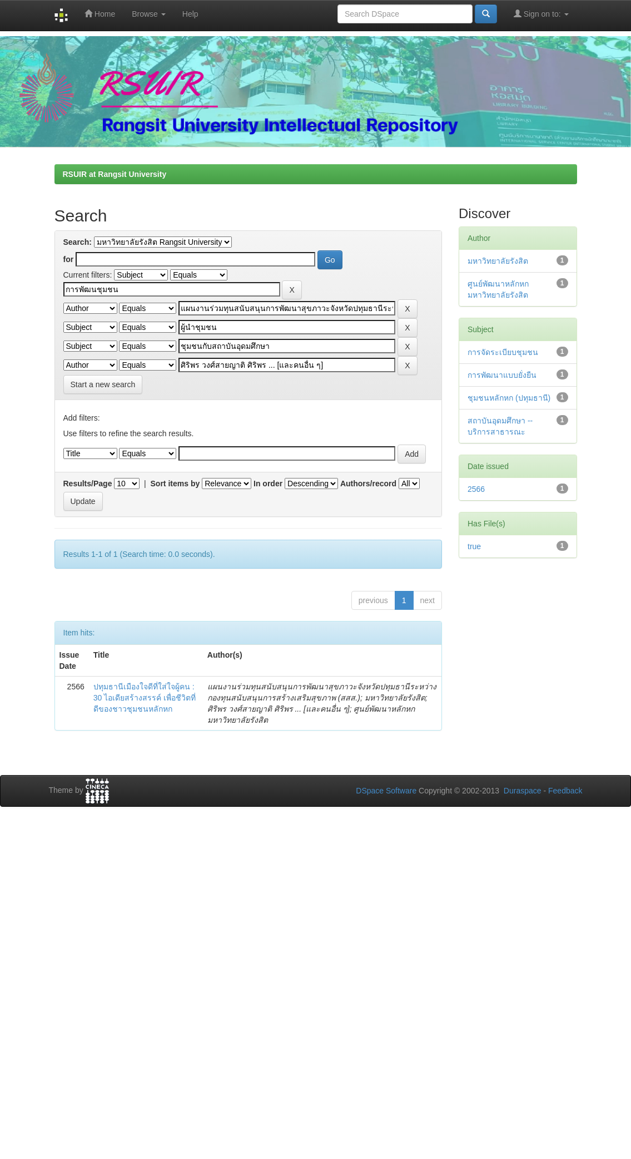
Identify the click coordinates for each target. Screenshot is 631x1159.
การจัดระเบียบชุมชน (503, 352)
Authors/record (368, 483)
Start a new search (103, 384)
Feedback (565, 790)
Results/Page (87, 483)
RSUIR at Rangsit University (115, 174)
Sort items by (175, 483)
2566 (476, 489)
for (68, 259)
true (474, 546)
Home (100, 13)
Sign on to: (541, 13)
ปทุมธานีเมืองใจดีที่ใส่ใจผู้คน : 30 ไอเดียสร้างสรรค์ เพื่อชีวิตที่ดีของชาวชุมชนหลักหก (144, 697)
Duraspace (522, 790)
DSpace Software (386, 790)
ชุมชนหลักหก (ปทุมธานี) (509, 397)
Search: (77, 242)
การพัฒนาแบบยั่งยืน (502, 375)
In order (268, 483)
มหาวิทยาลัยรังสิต (498, 261)
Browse (149, 13)
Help (190, 13)
